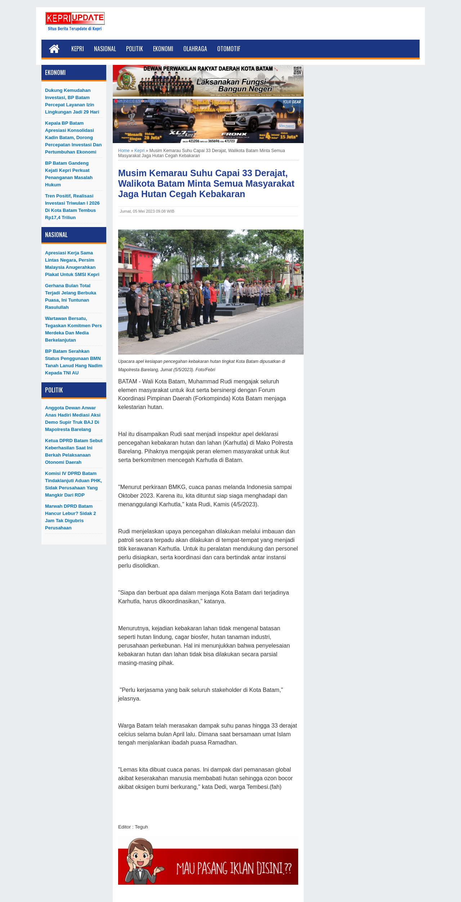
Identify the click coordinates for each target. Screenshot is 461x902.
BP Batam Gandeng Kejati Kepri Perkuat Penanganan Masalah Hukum (69, 173)
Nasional (105, 48)
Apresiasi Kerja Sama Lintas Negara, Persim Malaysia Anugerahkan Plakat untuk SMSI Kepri (72, 263)
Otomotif (228, 48)
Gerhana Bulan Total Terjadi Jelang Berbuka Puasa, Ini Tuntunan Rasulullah (70, 296)
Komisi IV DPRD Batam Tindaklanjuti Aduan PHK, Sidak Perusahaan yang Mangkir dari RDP (73, 484)
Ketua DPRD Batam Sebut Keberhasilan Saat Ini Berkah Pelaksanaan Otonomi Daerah (74, 451)
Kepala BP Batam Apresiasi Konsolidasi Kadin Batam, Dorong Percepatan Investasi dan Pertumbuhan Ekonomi (73, 137)
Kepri (77, 48)
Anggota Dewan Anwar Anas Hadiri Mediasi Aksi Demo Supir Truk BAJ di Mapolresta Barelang (72, 418)
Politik (134, 48)
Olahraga (195, 48)
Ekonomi (163, 48)
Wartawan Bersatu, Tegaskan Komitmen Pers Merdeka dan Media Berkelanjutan (73, 329)
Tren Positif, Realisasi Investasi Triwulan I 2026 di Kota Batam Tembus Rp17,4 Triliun (72, 206)
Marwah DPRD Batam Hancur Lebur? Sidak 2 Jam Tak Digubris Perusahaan (70, 516)
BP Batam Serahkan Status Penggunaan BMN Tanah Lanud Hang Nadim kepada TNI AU (73, 362)
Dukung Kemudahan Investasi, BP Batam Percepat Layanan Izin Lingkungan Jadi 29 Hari (72, 101)
